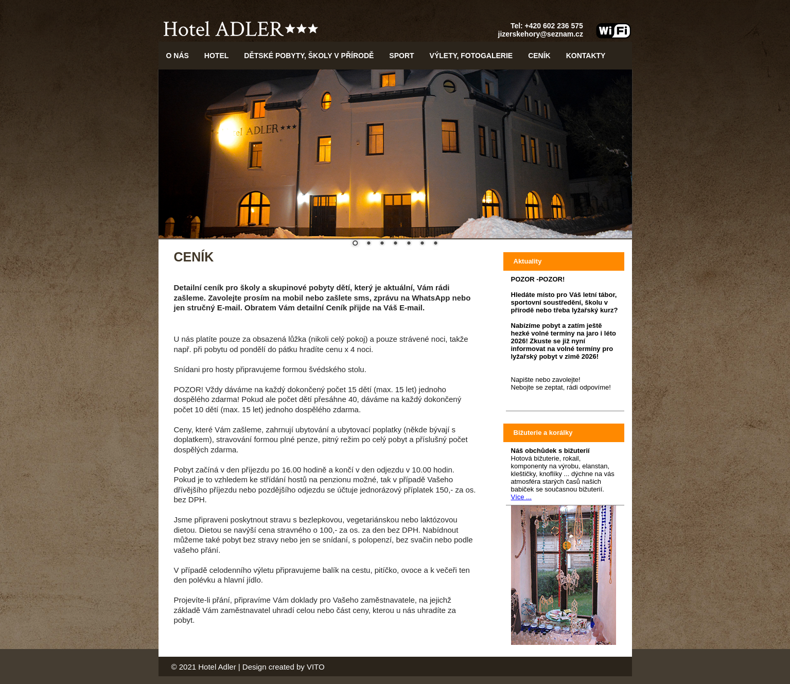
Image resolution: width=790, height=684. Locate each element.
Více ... (521, 497)
